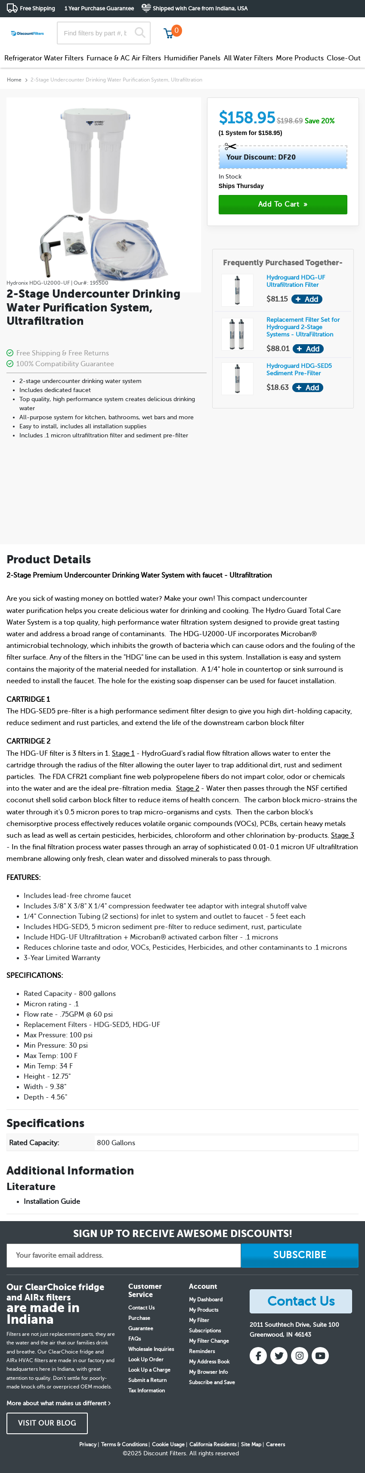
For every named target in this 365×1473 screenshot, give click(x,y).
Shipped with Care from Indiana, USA (200, 8)
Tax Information (146, 1391)
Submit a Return (147, 1380)
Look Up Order (146, 1360)
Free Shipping (37, 8)
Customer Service (282, 25)
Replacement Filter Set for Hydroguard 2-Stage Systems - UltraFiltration (303, 327)
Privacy (87, 1445)
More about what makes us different (56, 1403)
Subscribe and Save (212, 1382)
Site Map (251, 1445)
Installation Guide (52, 1202)
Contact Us (141, 1308)
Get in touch (340, 26)
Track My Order (221, 25)
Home (14, 80)
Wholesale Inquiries (151, 1349)
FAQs (134, 1339)
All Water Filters (248, 58)
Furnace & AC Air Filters (124, 58)
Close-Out (344, 58)
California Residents (212, 1445)
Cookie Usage (168, 1445)
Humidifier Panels (192, 58)
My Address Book (209, 1362)
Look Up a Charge (149, 1370)
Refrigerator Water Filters (44, 58)
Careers (275, 1445)
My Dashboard (206, 1300)
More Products (300, 58)
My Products (203, 1310)
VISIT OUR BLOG (47, 1423)
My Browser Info (208, 1372)
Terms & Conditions (124, 1445)
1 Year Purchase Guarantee (99, 8)
